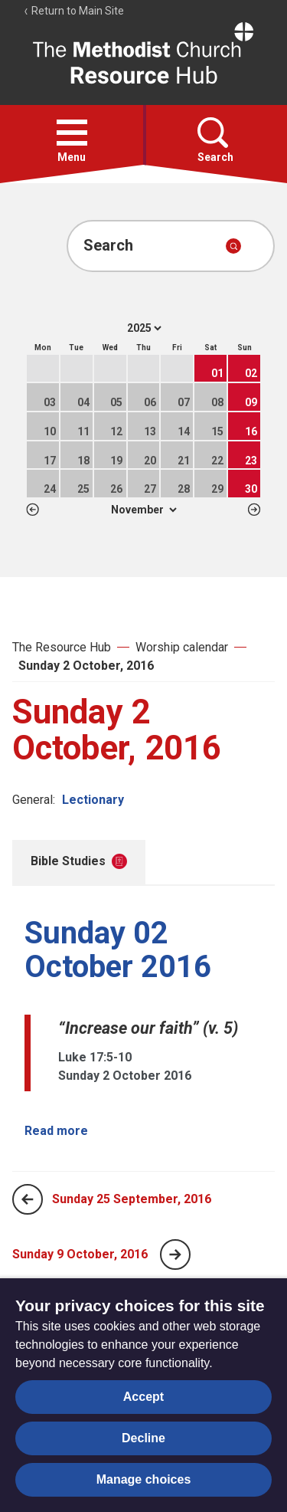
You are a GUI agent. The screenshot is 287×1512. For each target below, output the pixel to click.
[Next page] (175, 1254)
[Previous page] (27, 1199)
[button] (72, 132)
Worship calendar (181, 647)
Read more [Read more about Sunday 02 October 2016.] (56, 1130)
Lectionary (93, 799)
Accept (143, 1396)
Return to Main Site (73, 11)
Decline (143, 1438)
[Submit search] (233, 246)
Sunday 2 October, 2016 (86, 665)
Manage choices (143, 1479)
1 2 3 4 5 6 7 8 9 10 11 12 (143, 510)
